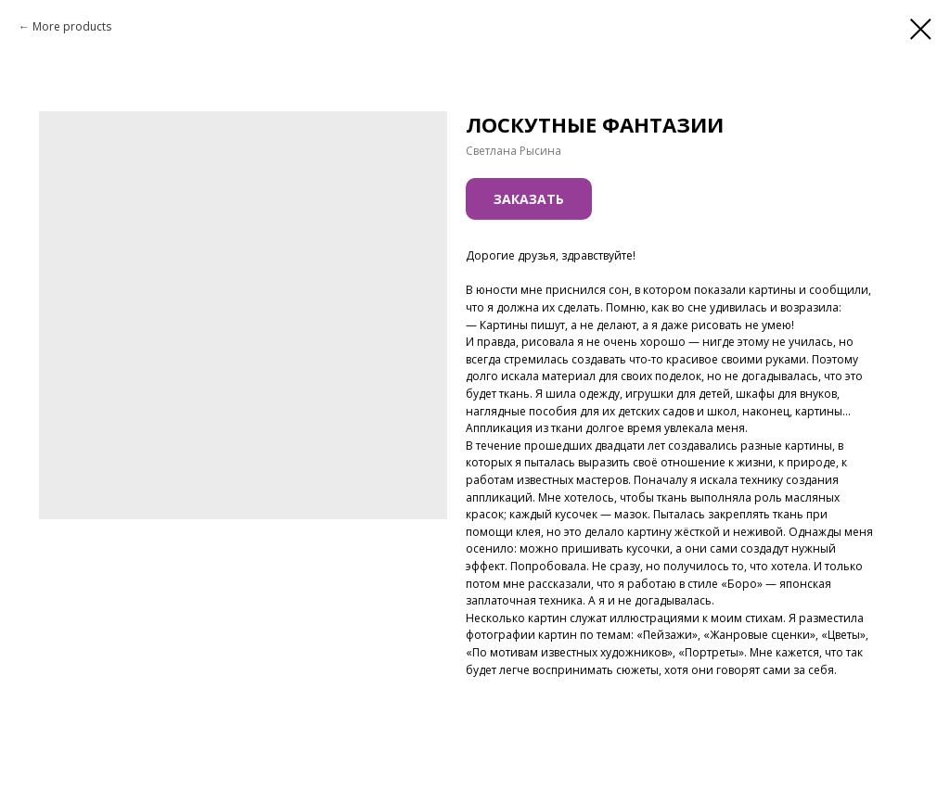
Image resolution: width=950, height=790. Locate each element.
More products (71, 26)
